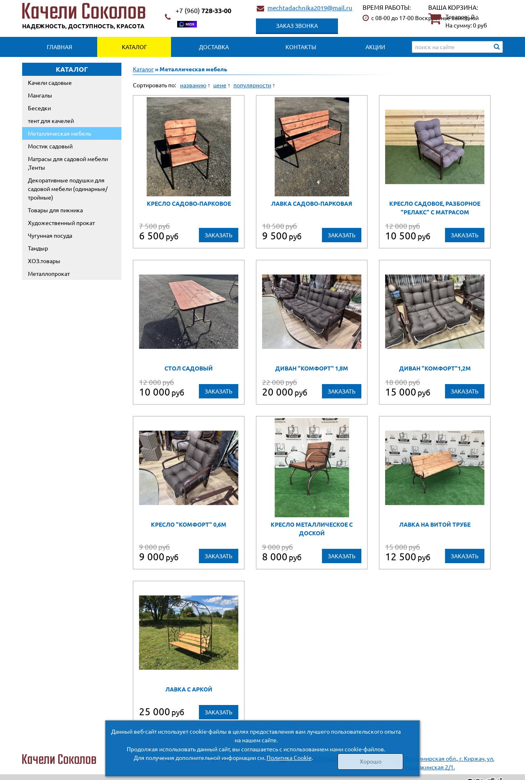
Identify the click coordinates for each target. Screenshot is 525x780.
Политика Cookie (289, 757)
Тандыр (38, 248)
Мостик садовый (50, 146)
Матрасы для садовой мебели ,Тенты (68, 163)
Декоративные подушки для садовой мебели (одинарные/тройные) (67, 188)
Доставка (214, 46)
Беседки (39, 107)
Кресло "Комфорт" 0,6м (188, 524)
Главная (59, 46)
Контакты (300, 46)
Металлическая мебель (59, 133)
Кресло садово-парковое (189, 203)
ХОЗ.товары (44, 260)
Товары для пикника (55, 210)
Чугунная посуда (50, 235)
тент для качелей (51, 120)
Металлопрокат (49, 273)
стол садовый (188, 368)
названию (193, 85)
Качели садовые (50, 82)
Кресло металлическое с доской (312, 529)
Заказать (219, 235)
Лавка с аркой (188, 689)
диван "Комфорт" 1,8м (311, 368)
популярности (252, 85)
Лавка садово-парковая (311, 203)
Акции (375, 46)
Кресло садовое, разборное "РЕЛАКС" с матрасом (434, 208)
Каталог (134, 46)
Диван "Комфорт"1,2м (435, 368)
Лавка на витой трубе (434, 524)
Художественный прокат (61, 222)
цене (219, 85)
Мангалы (40, 95)
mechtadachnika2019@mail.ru (309, 7)
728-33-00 (203, 10)
